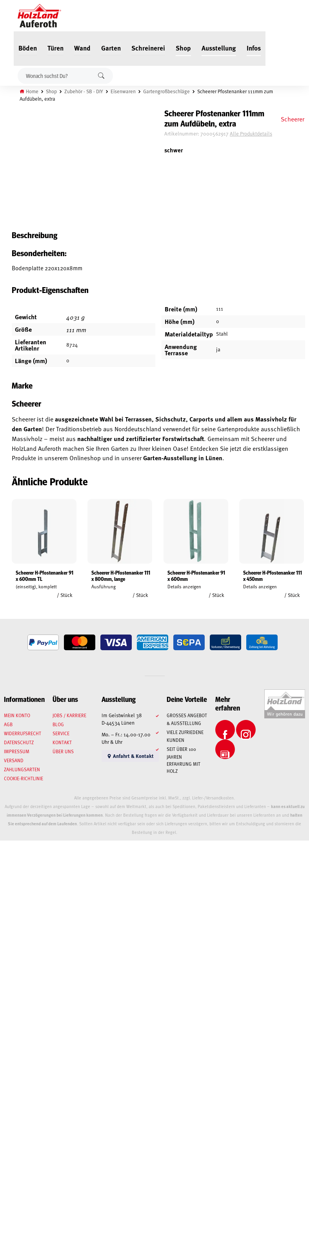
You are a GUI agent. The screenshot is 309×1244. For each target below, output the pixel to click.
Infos (254, 47)
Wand (82, 47)
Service (61, 733)
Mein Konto (17, 715)
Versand (14, 760)
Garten (111, 47)
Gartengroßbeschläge (166, 91)
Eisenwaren (123, 91)
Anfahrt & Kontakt (130, 755)
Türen (55, 47)
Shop (183, 47)
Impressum (16, 751)
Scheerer (292, 118)
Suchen (101, 76)
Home (32, 91)
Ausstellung (219, 47)
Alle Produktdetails (251, 133)
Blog (58, 724)
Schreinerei (148, 47)
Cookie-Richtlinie (23, 778)
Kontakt (62, 742)
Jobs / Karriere (69, 715)
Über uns (63, 751)
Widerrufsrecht (22, 733)
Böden (27, 47)
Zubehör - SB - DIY (83, 91)
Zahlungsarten (22, 769)
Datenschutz (19, 742)
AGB (8, 724)
